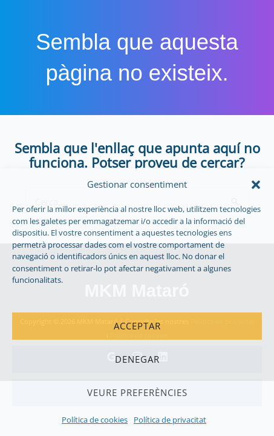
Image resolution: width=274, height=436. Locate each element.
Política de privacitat (170, 419)
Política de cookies (95, 419)
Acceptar (137, 326)
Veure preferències (137, 392)
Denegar (137, 359)
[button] (256, 185)
